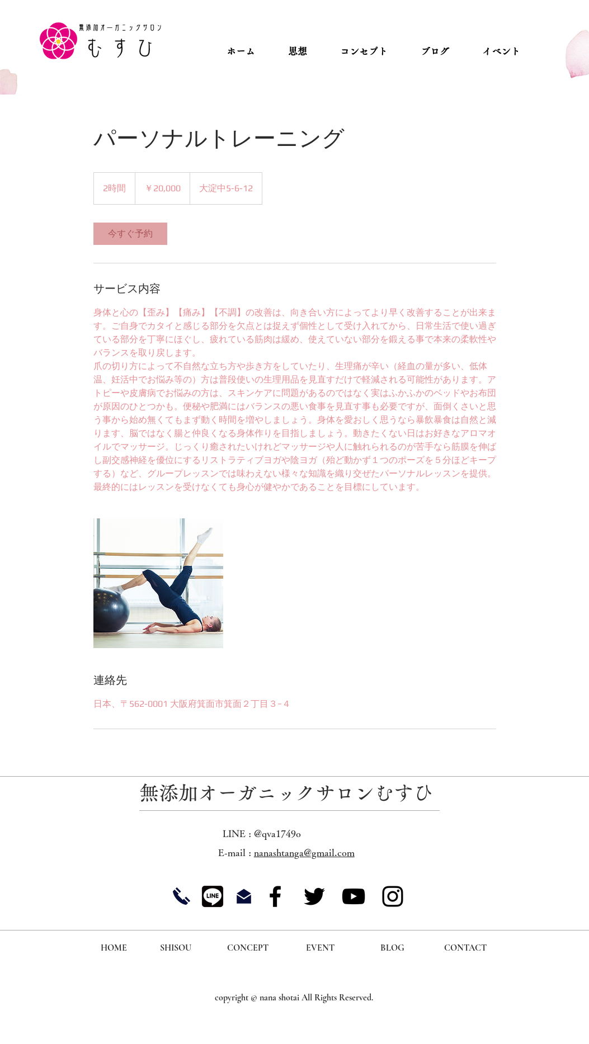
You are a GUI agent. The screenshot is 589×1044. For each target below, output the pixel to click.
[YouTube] (353, 896)
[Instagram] (393, 896)
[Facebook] (275, 896)
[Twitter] (314, 896)
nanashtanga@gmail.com (304, 852)
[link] (130, 234)
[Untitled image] (158, 583)
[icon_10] (213, 896)
